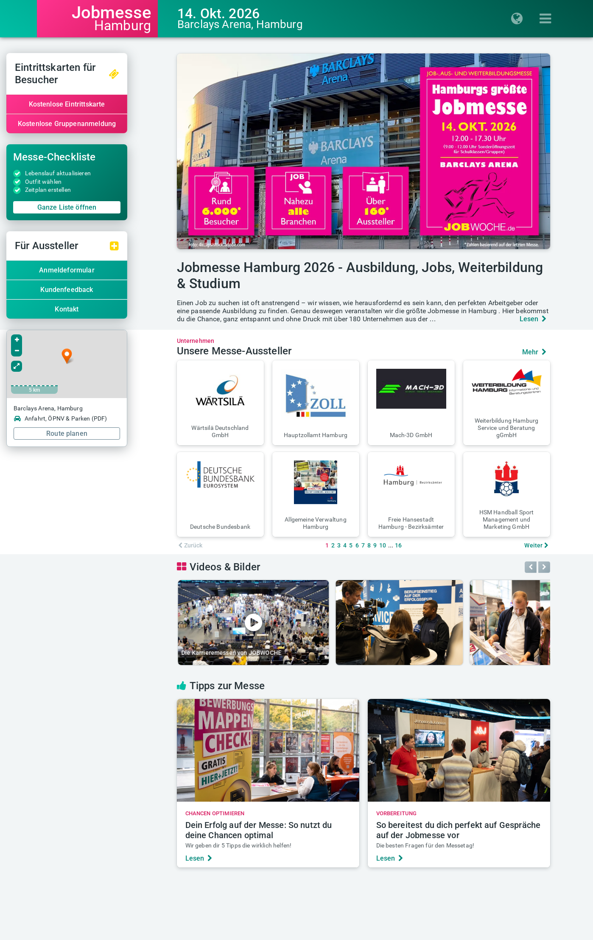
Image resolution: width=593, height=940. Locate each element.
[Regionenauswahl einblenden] (519, 18)
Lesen (533, 319)
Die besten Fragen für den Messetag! (425, 845)
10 (382, 545)
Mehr (534, 352)
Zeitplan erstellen (78, 189)
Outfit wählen (74, 181)
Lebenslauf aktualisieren (88, 173)
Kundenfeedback (97, 290)
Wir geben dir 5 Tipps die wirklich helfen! (238, 845)
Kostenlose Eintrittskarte (97, 104)
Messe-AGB (360, 934)
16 (398, 545)
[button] (220, 402)
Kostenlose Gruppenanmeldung (97, 124)
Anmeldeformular (97, 270)
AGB (329, 934)
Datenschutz (297, 934)
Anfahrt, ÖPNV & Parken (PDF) (90, 418)
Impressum (255, 934)
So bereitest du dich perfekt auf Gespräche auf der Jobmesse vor (458, 830)
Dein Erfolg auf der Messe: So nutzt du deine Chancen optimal (258, 830)
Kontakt (97, 309)
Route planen (97, 433)
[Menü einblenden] (548, 18)
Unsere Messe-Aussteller (234, 351)
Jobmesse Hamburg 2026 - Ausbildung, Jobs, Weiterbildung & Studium (360, 275)
